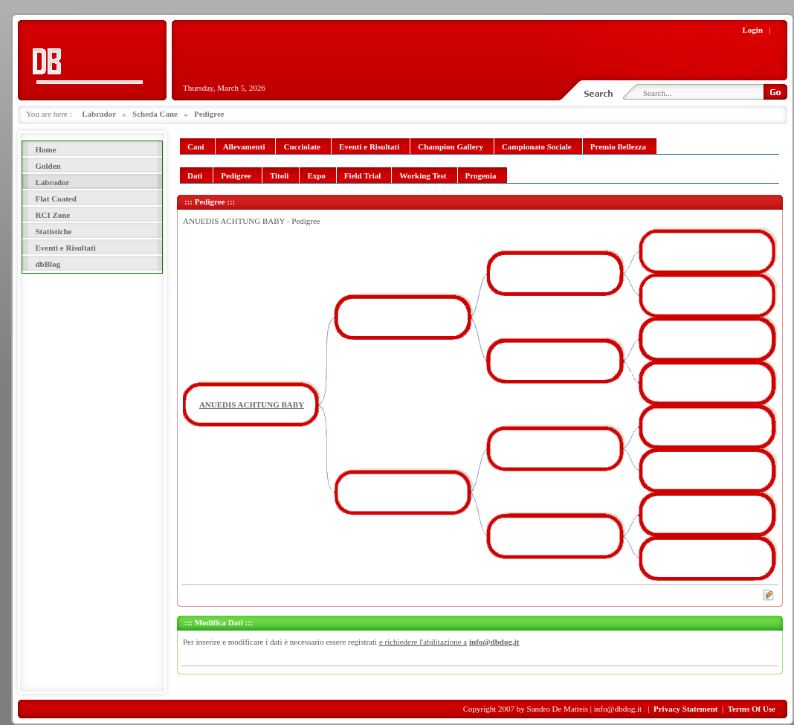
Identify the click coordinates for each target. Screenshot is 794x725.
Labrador (99, 113)
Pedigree (209, 113)
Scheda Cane (155, 113)
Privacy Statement (685, 708)
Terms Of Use (751, 708)
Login (753, 29)
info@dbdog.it (494, 641)
